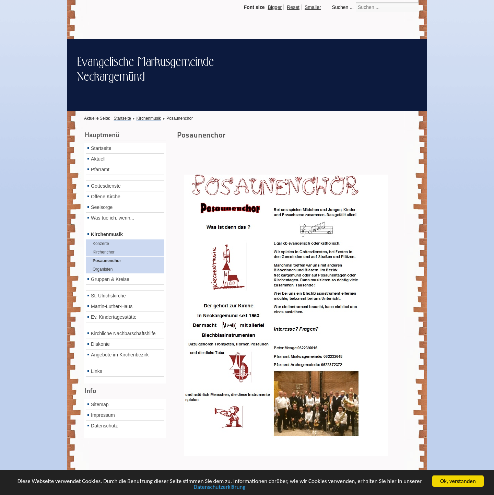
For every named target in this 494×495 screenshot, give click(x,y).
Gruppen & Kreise (110, 279)
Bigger (275, 7)
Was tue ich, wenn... (112, 218)
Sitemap (100, 404)
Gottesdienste (106, 186)
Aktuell (98, 159)
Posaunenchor (107, 260)
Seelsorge (102, 207)
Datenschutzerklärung (219, 489)
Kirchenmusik (107, 234)
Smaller (313, 7)
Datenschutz (104, 425)
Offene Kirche (105, 196)
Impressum (103, 415)
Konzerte (101, 243)
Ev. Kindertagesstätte (114, 317)
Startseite (101, 148)
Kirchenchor (104, 252)
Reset (293, 7)
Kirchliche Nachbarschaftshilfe (123, 333)
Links (96, 371)
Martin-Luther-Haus (111, 306)
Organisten (103, 269)
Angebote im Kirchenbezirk (120, 354)
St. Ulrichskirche (108, 295)
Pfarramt (100, 169)
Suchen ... (343, 7)
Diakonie (100, 344)
